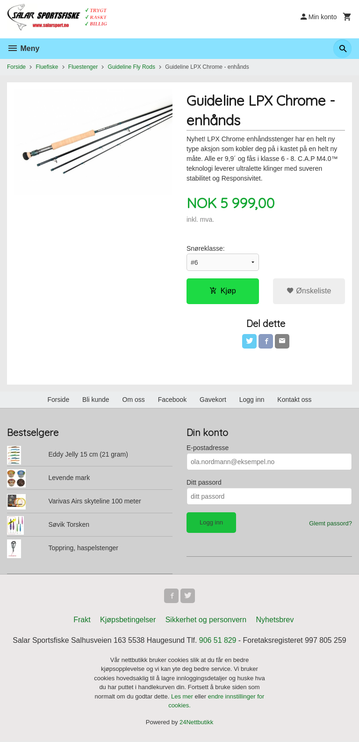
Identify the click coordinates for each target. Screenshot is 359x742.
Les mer (183, 697)
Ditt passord (204, 483)
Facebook (172, 400)
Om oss (133, 400)
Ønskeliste (309, 291)
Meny (23, 48)
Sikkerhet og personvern (205, 621)
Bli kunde (95, 400)
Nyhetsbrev (275, 621)
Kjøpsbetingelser (128, 621)
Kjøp (222, 291)
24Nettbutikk (196, 723)
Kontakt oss (294, 400)
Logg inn (252, 400)
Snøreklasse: (206, 248)
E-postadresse (208, 448)
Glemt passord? (330, 523)
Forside (16, 67)
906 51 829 (218, 641)
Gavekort (213, 400)
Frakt (81, 621)
